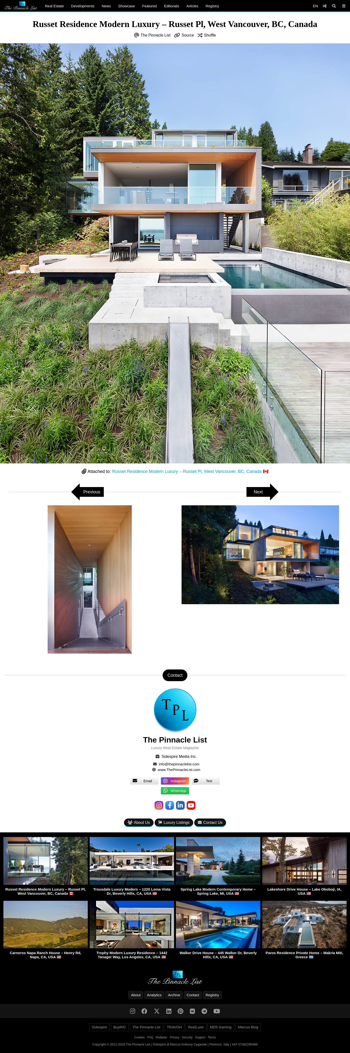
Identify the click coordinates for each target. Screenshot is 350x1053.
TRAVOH (174, 1027)
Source (188, 35)
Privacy (174, 1037)
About (135, 995)
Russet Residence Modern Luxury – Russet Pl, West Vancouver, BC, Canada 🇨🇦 (190, 471)
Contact (193, 995)
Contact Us (210, 822)
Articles (192, 6)
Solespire (99, 1027)
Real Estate (54, 6)
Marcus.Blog (248, 1027)
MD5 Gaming (220, 1027)
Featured (149, 6)
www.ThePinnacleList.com (179, 770)
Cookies (139, 1037)
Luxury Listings (174, 822)
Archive (174, 995)
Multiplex (161, 1037)
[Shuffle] (324, 6)
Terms (212, 1037)
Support (200, 1037)
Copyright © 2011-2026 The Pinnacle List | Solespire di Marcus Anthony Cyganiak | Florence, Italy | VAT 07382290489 (175, 1044)
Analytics (154, 995)
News (106, 6)
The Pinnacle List (156, 35)
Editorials (171, 6)
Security (187, 1037)
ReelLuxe (195, 1027)
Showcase (126, 6)
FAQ (150, 1037)
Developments (83, 6)
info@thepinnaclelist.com (179, 764)
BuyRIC (120, 1027)
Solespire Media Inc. (179, 756)
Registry (212, 6)
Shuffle (210, 35)
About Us (139, 822)
